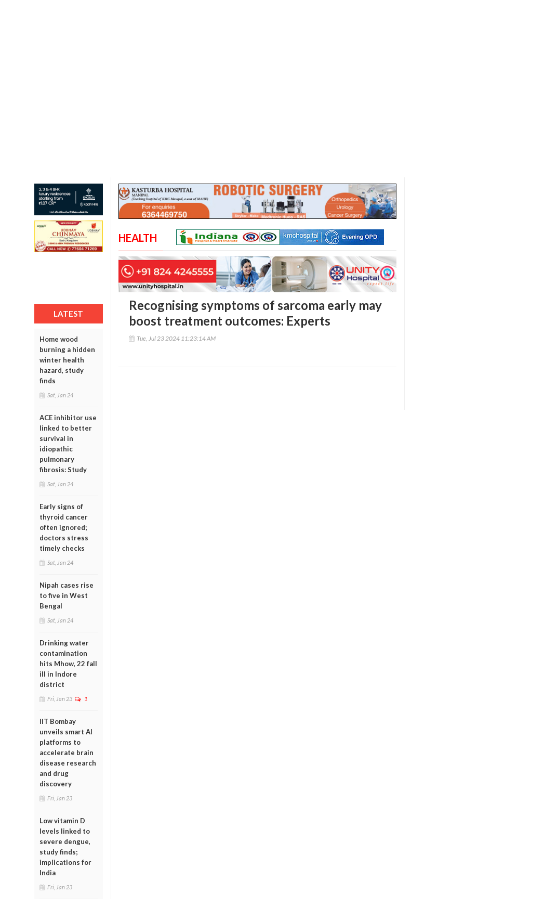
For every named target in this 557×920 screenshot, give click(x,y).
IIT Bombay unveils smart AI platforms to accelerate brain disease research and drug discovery (67, 752)
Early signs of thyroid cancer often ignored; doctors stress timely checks (63, 527)
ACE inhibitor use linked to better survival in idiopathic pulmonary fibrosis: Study (68, 443)
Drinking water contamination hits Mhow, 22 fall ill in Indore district (68, 664)
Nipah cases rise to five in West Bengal (66, 595)
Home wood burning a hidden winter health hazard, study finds (67, 360)
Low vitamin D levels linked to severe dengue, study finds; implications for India (65, 847)
